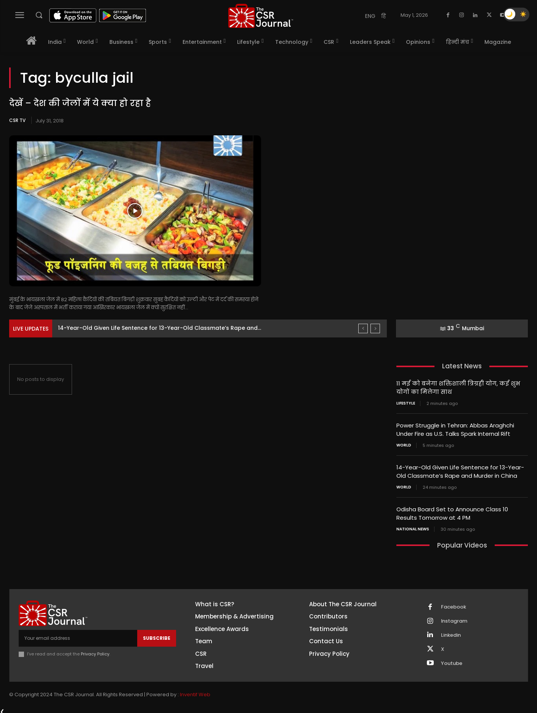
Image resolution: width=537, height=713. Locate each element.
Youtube (451, 660)
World (403, 443)
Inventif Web (195, 691)
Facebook (453, 604)
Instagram (454, 618)
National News (412, 526)
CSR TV (17, 120)
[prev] (363, 328)
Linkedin (451, 632)
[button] (39, 15)
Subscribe (156, 635)
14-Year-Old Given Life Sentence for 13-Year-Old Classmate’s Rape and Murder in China (460, 470)
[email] (78, 635)
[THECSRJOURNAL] (260, 16)
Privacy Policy (95, 651)
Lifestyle (405, 402)
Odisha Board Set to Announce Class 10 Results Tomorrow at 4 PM (452, 511)
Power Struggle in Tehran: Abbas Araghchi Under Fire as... (137, 328)
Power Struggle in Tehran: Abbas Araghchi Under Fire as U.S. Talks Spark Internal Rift (455, 429)
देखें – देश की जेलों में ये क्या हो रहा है (80, 103)
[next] (375, 328)
